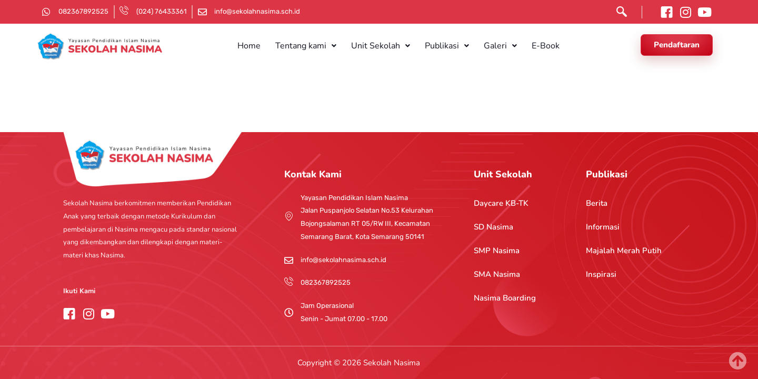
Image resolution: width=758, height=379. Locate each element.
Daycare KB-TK (501, 203)
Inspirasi (601, 274)
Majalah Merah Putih (624, 250)
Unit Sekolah (383, 45)
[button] (315, 45)
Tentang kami (315, 45)
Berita (596, 203)
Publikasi (444, 45)
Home (264, 45)
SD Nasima (493, 227)
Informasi (603, 227)
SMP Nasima (497, 250)
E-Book (530, 45)
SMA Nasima (497, 274)
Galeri (490, 45)
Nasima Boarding (505, 298)
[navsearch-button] (619, 14)
